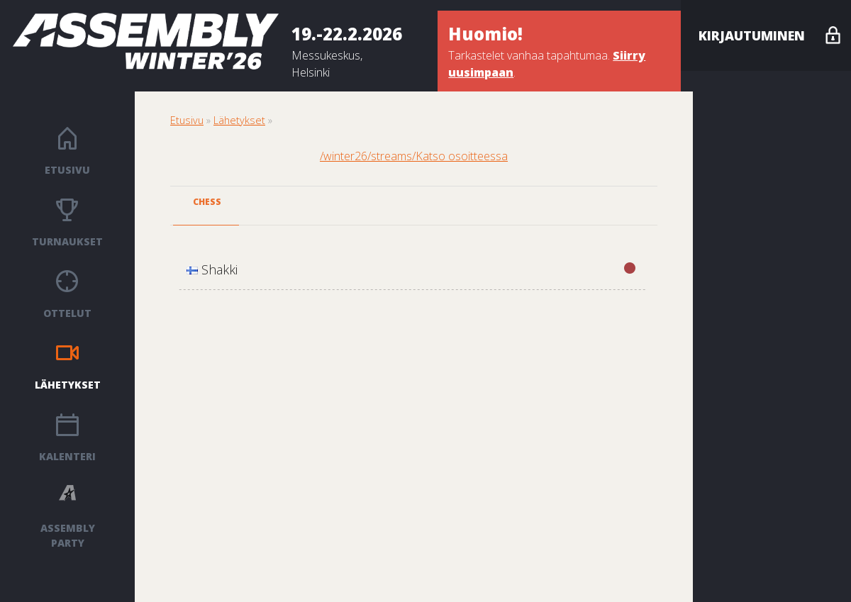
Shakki (411, 269)
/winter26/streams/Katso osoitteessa (414, 156)
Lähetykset (68, 384)
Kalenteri (67, 456)
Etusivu (67, 170)
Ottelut (67, 313)
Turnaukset (67, 241)
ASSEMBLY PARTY (67, 535)
